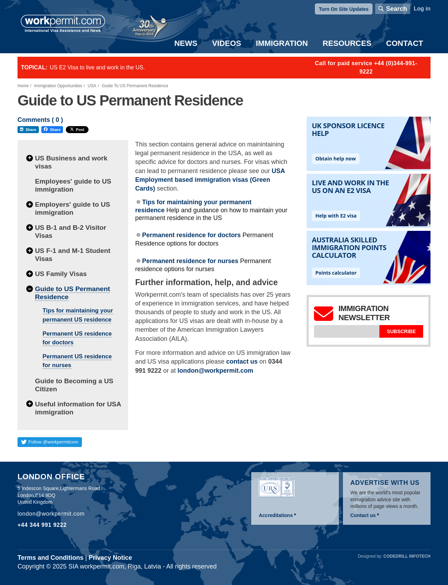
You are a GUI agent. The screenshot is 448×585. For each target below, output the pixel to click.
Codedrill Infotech (407, 556)
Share (28, 130)
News (185, 43)
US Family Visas (61, 273)
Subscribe (401, 331)
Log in (422, 9)
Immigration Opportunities (58, 85)
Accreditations (276, 515)
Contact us (363, 515)
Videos (226, 43)
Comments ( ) (40, 120)
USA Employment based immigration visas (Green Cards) (210, 179)
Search (396, 8)
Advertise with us (385, 482)
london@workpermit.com (215, 370)
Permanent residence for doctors (191, 235)
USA (92, 85)
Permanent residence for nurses (190, 260)
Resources (347, 43)
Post (77, 130)
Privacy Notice (110, 557)
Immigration (282, 43)
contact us (242, 361)
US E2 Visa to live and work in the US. (97, 67)
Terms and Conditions (51, 557)
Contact (404, 43)
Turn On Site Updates (344, 9)
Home (23, 85)
